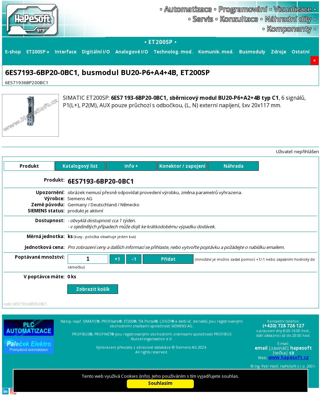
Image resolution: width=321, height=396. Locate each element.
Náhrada (234, 166)
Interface (65, 52)
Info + (131, 166)
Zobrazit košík (93, 289)
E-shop (13, 52)
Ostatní (300, 52)
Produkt (29, 166)
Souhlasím (160, 383)
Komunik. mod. (216, 52)
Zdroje (278, 52)
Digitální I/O (96, 52)
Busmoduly (252, 52)
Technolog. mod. (173, 52)
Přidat (168, 259)
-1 (134, 259)
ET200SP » (37, 52)
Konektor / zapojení (182, 166)
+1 (117, 259)
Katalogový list (80, 166)
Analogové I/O (131, 52)
